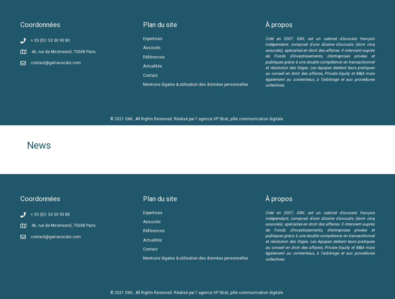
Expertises (152, 38)
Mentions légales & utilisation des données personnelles (195, 84)
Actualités (152, 66)
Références (154, 57)
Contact (150, 75)
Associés (152, 47)
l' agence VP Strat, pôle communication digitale (239, 119)
